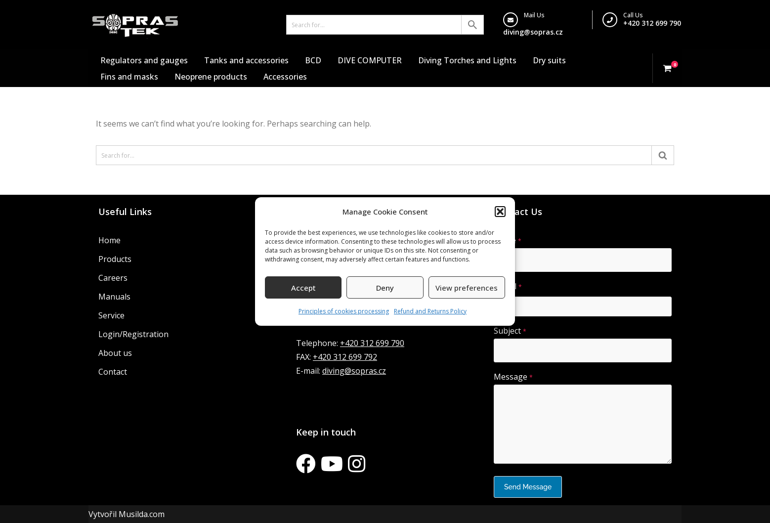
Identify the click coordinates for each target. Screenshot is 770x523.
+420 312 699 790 (652, 23)
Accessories (285, 76)
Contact (112, 371)
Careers (113, 277)
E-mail (508, 286)
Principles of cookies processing (344, 311)
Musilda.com (142, 514)
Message (513, 376)
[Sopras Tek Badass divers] (135, 24)
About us (115, 353)
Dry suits (549, 60)
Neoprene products (210, 76)
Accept (303, 288)
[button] (500, 212)
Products (114, 259)
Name (507, 240)
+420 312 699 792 (345, 356)
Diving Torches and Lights (467, 60)
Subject (510, 330)
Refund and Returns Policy (430, 311)
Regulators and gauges (144, 60)
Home (109, 240)
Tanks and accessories (246, 60)
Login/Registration (133, 334)
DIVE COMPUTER (370, 60)
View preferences (466, 288)
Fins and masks (129, 76)
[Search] (374, 25)
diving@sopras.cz (533, 32)
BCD (313, 60)
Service (111, 315)
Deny (385, 288)
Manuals (114, 296)
